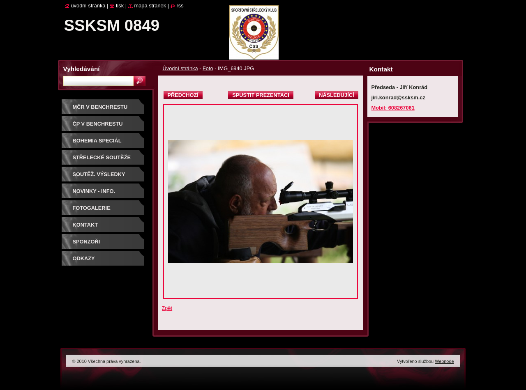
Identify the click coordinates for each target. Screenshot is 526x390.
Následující (336, 95)
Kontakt (85, 225)
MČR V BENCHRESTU (100, 107)
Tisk (120, 5)
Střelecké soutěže (102, 157)
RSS (180, 5)
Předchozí (183, 95)
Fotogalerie (92, 208)
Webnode (444, 361)
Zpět (167, 308)
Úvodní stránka (180, 68)
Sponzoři (86, 242)
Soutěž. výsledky (99, 174)
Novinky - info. (94, 191)
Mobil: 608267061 (393, 108)
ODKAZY (84, 258)
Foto (208, 68)
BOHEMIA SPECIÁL (97, 141)
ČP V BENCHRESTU (98, 124)
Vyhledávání (81, 68)
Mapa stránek (150, 5)
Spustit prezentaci (260, 95)
